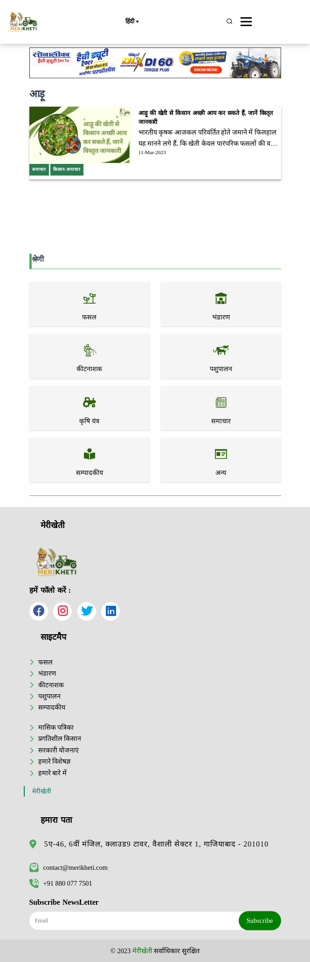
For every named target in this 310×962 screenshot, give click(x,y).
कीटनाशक (51, 685)
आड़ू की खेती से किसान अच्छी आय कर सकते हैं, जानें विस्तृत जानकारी (205, 117)
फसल (45, 662)
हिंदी (131, 22)
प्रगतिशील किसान (60, 738)
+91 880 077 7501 (60, 883)
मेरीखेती (41, 791)
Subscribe (260, 920)
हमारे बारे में (52, 773)
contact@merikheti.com (68, 867)
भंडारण (47, 673)
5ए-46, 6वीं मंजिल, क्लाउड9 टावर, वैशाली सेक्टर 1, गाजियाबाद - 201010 (156, 844)
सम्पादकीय (51, 707)
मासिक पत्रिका (56, 727)
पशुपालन (49, 696)
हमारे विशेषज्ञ (54, 761)
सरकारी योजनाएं (58, 750)
